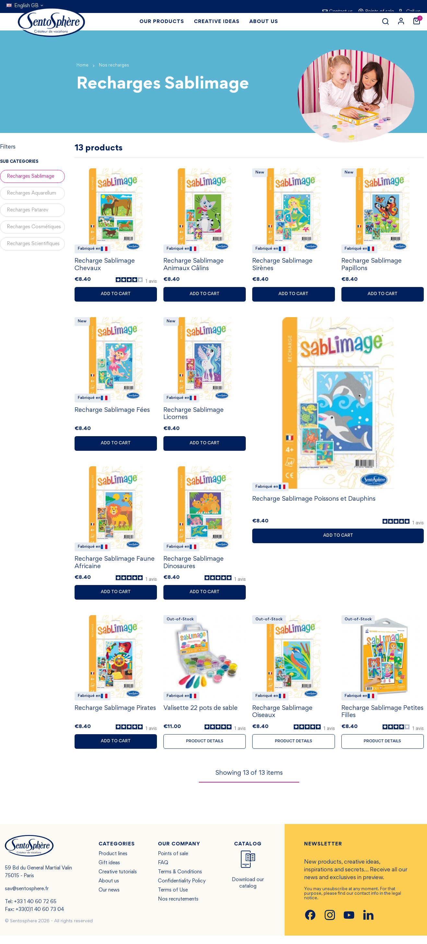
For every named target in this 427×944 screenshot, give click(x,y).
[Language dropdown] (25, 6)
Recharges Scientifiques (33, 244)
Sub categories (19, 162)
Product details (204, 749)
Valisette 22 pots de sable (200, 715)
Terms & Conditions (180, 880)
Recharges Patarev (27, 210)
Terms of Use (173, 898)
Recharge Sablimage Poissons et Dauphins (313, 502)
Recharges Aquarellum (31, 193)
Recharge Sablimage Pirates (115, 715)
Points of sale (173, 862)
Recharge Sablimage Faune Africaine (115, 568)
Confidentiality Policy (182, 889)
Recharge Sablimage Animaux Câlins (193, 266)
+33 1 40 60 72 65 (35, 910)
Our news (109, 898)
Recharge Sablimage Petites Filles (382, 719)
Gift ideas (109, 871)
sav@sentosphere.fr (27, 897)
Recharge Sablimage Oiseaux (282, 719)
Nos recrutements (178, 907)
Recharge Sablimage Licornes (193, 417)
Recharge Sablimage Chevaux (105, 266)
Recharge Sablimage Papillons (371, 266)
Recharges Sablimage (30, 176)
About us (109, 889)
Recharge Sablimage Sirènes (282, 266)
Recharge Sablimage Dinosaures (193, 568)
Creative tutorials (118, 880)
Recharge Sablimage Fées (112, 413)
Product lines (113, 862)
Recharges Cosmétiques (34, 227)
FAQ (163, 871)
